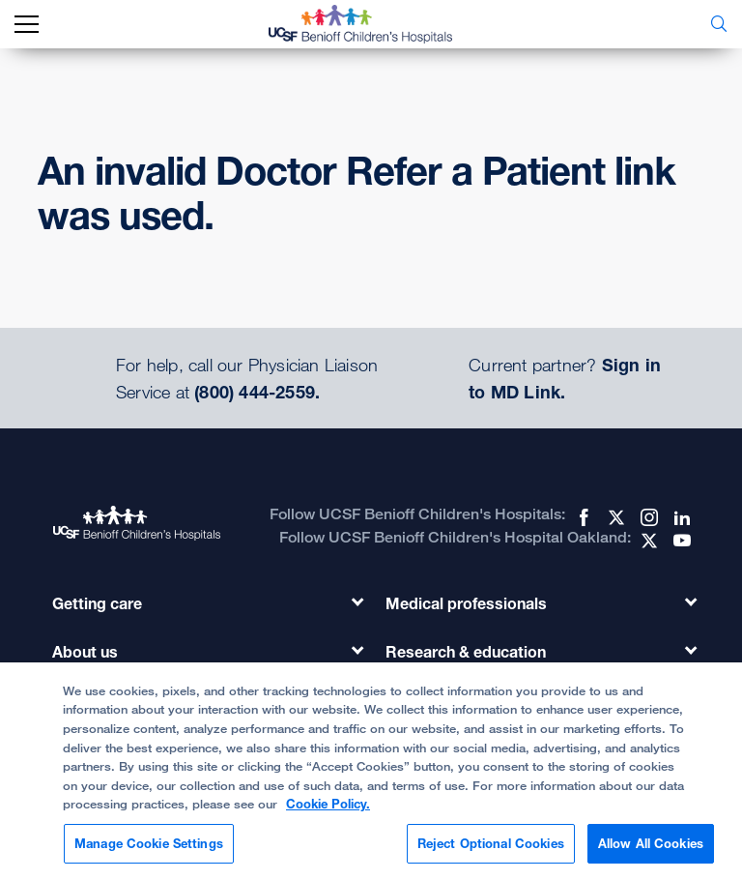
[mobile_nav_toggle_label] (26, 25)
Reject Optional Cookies (490, 851)
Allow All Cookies (650, 851)
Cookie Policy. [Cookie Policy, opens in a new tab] (328, 811)
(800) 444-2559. (257, 391)
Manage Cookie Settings (148, 851)
